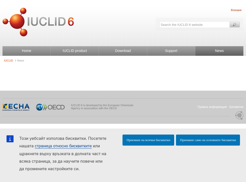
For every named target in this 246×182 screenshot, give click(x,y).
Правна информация (212, 107)
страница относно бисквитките (63, 146)
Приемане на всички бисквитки (148, 140)
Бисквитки (236, 107)
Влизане (236, 10)
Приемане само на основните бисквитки (208, 140)
